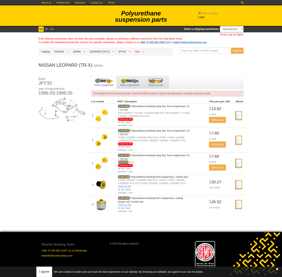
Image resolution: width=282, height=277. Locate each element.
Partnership (62, 2)
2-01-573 (124, 155)
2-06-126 (124, 198)
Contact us (96, 2)
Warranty (80, 2)
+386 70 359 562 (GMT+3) (154, 42)
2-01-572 (124, 130)
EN (41, 29)
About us (46, 2)
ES (52, 29)
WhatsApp (79, 250)
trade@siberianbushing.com (190, 42)
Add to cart (217, 119)
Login (201, 17)
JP (46, 29)
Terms (111, 2)
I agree (44, 271)
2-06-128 (124, 176)
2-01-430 (124, 106)
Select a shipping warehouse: (201, 29)
